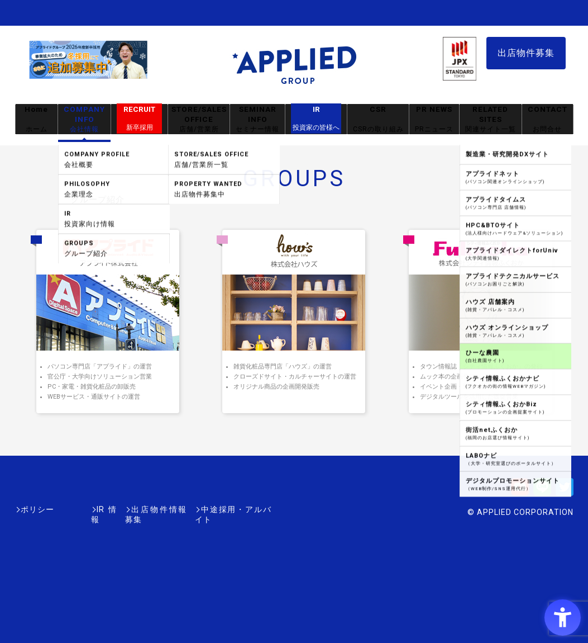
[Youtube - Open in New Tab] (520, 490)
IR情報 (80, 509)
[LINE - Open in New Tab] (542, 490)
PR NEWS (434, 119)
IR (316, 119)
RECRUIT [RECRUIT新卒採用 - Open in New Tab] (139, 119)
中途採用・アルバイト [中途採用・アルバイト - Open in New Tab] (229, 509)
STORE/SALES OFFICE (199, 119)
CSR (378, 119)
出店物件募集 (526, 53)
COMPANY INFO (84, 119)
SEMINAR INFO (257, 119)
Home (36, 119)
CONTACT (547, 119)
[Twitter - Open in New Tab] (564, 490)
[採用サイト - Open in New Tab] (88, 73)
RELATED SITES (490, 119)
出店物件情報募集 (140, 509)
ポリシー (37, 509)
